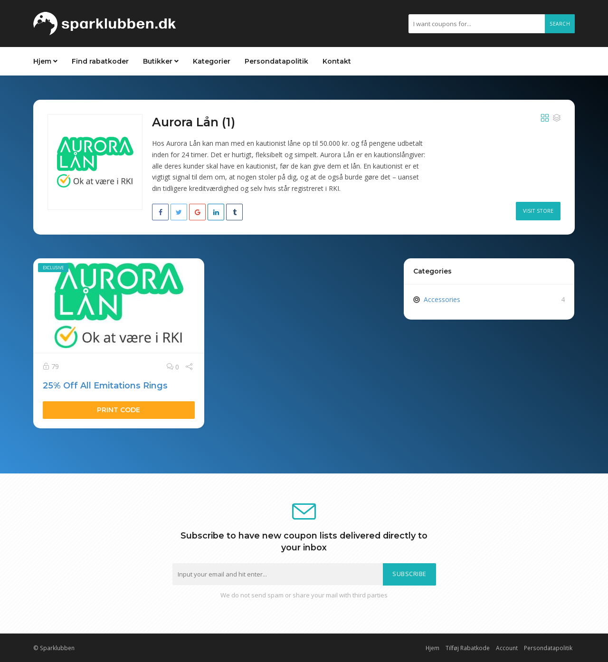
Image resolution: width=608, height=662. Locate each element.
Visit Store (538, 210)
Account (507, 648)
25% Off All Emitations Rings (105, 385)
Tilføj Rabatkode (468, 648)
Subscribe (409, 574)
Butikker (161, 61)
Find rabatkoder (100, 61)
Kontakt (337, 61)
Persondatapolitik (276, 61)
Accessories (442, 299)
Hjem (45, 61)
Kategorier (211, 61)
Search (560, 23)
